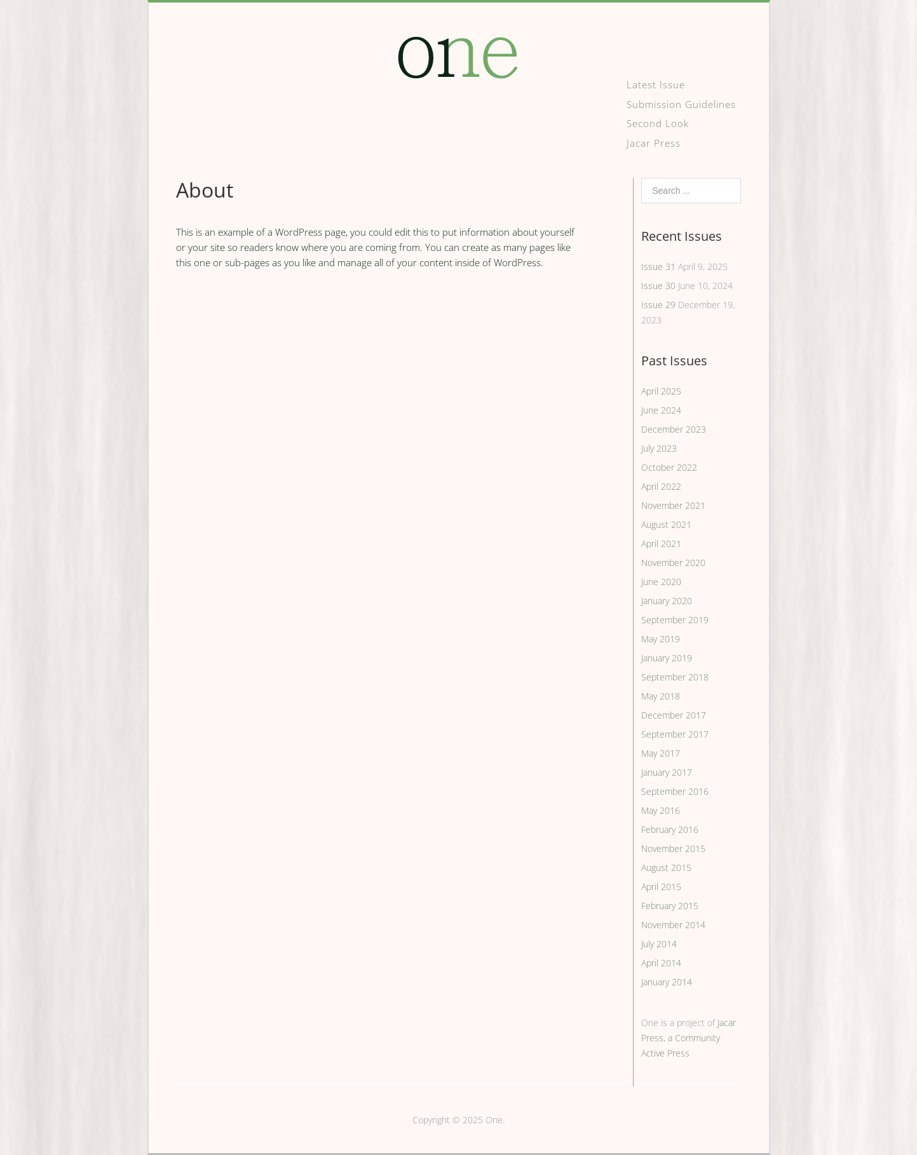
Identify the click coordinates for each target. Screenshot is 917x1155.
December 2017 (673, 715)
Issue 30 (658, 286)
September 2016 (675, 791)
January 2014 (666, 982)
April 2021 (661, 543)
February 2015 (669, 906)
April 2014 (661, 963)
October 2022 (669, 467)
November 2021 (673, 505)
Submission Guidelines (681, 104)
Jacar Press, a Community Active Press (688, 1038)
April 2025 (661, 391)
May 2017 (660, 753)
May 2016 (660, 810)
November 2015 (673, 848)
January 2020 (666, 601)
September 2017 (675, 734)
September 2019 (675, 620)
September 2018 (675, 677)
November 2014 (673, 925)
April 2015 (661, 887)
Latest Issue (656, 84)
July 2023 (659, 448)
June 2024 (661, 410)
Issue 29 (658, 305)
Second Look (658, 123)
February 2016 (669, 829)
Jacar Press (654, 143)
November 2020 (673, 563)
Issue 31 (658, 266)
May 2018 (660, 696)
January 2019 (666, 658)
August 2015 (666, 867)
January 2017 (666, 772)
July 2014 (659, 944)
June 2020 (661, 582)
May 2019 (660, 639)
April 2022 (661, 486)
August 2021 (666, 524)
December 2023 (673, 429)
